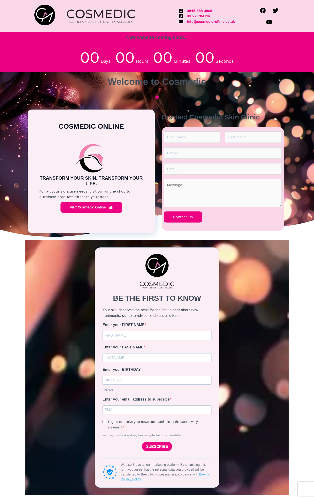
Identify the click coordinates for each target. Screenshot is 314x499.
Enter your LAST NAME (123, 348)
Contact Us (183, 217)
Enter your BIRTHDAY (122, 371)
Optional (108, 391)
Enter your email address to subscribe (136, 401)
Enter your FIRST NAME (124, 325)
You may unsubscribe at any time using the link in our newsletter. (142, 437)
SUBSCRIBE (157, 448)
